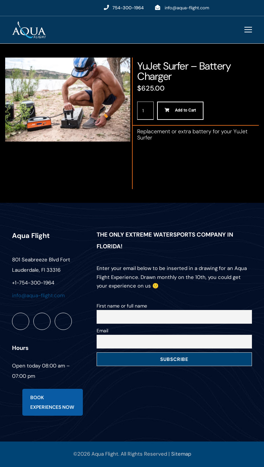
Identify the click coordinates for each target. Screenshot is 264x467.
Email (102, 331)
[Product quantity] (145, 111)
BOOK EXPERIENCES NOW (52, 402)
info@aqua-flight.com (187, 8)
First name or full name (122, 306)
